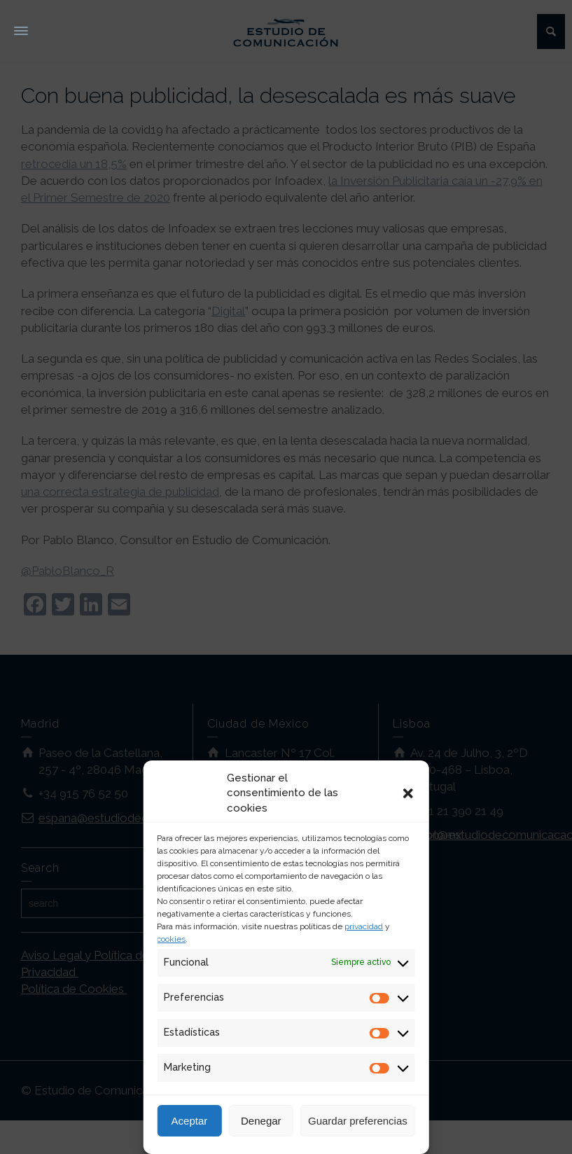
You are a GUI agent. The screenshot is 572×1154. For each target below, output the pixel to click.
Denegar (261, 1121)
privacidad (363, 926)
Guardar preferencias (357, 1121)
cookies (171, 939)
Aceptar (190, 1121)
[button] (408, 793)
